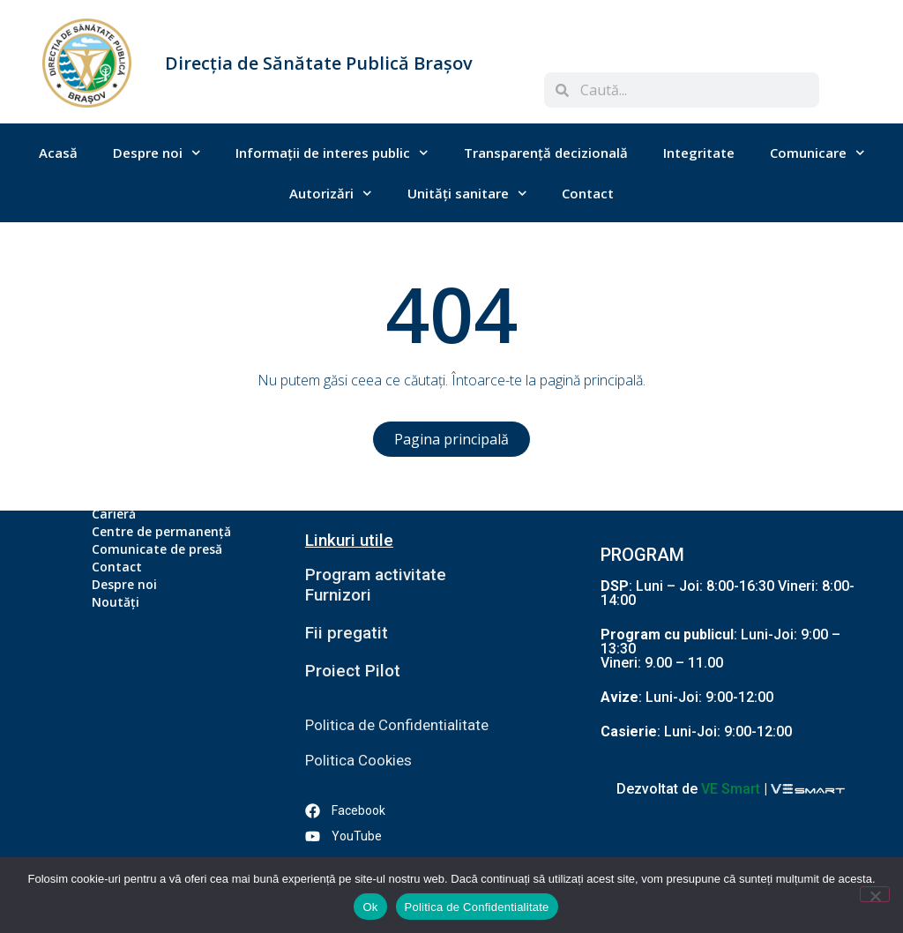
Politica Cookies (358, 760)
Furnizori (338, 595)
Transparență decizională (546, 152)
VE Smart (730, 788)
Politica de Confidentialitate (397, 725)
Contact (588, 193)
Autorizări (330, 193)
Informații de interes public (332, 153)
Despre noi (157, 153)
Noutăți (115, 601)
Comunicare (817, 153)
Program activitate (378, 574)
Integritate (699, 152)
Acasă (58, 152)
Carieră (114, 513)
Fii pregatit (346, 633)
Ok (369, 907)
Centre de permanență (161, 531)
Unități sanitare (467, 193)
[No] (875, 894)
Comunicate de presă (157, 549)
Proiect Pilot (352, 671)
